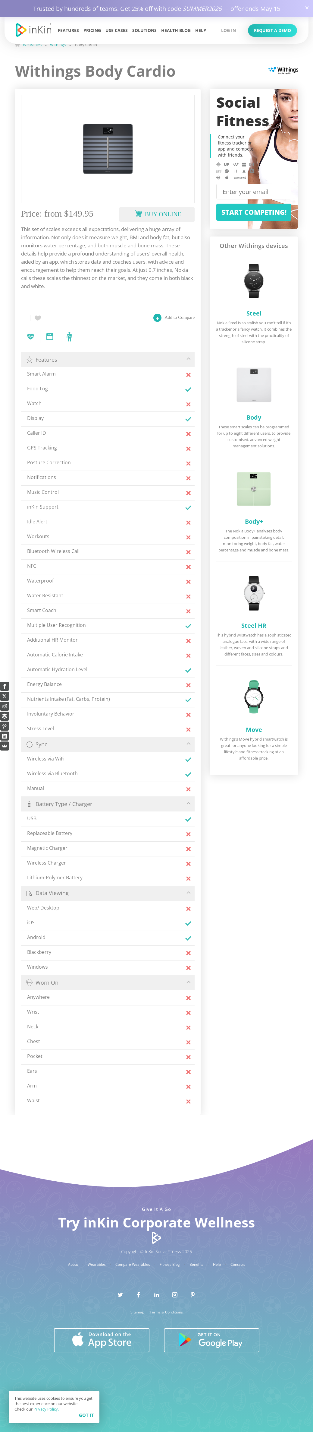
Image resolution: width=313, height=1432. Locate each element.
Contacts (237, 1264)
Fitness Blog (170, 1264)
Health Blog (176, 30)
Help (200, 30)
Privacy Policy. (46, 1409)
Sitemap (137, 1312)
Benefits (196, 1264)
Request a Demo (272, 30)
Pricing (92, 30)
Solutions (144, 30)
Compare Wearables (133, 1264)
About (73, 1264)
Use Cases (116, 30)
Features (68, 30)
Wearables (97, 1264)
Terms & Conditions (166, 1312)
